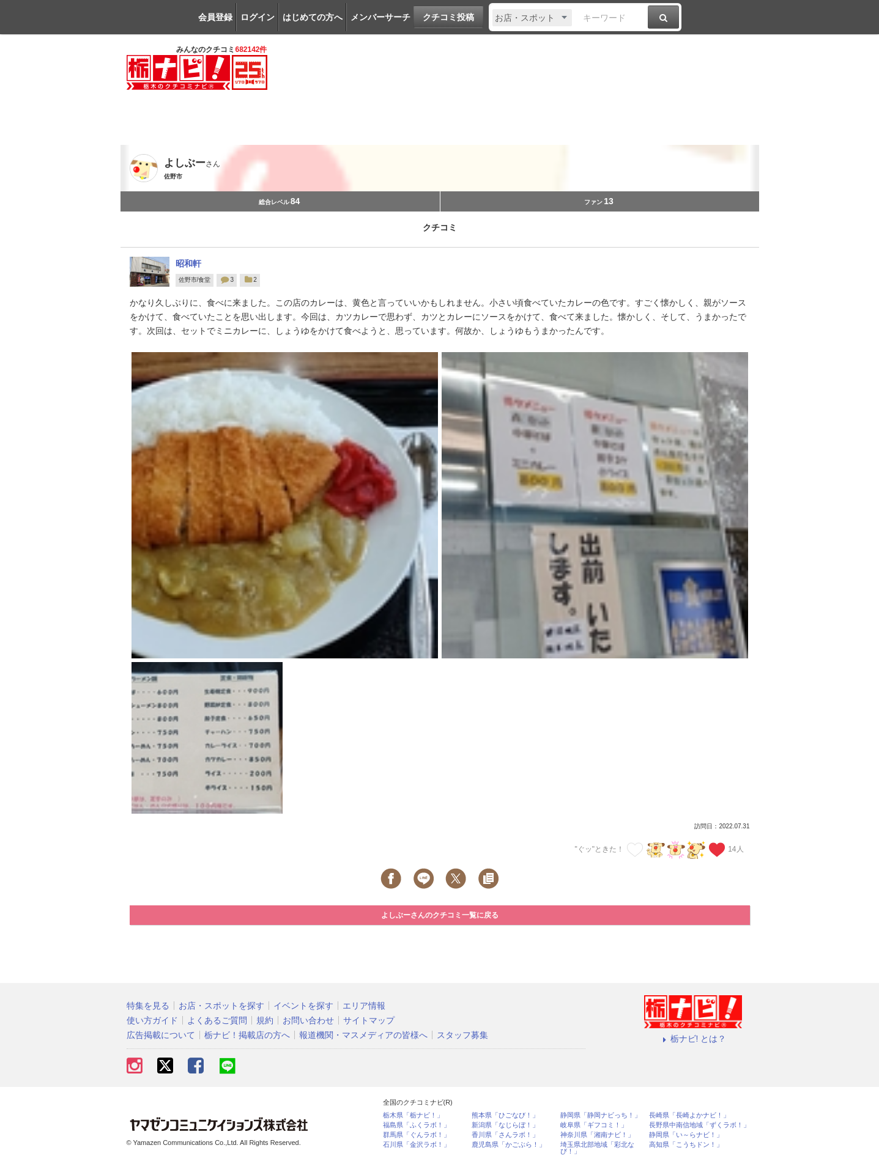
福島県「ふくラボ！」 (416, 1125)
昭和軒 (188, 263)
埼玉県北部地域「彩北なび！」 (597, 1148)
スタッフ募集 (462, 1035)
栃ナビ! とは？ (693, 1039)
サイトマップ (369, 1020)
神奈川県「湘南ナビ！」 (597, 1135)
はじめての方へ (313, 17)
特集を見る (148, 1006)
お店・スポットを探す (221, 1006)
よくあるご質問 (217, 1020)
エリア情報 (364, 1006)
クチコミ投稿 (448, 17)
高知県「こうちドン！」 (686, 1144)
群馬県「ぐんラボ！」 (416, 1135)
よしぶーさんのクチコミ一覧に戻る (440, 915)
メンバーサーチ (380, 17)
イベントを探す (303, 1006)
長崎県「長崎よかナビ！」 (689, 1115)
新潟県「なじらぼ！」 (505, 1125)
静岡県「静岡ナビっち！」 (600, 1115)
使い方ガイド (152, 1020)
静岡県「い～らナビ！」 (686, 1135)
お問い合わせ (308, 1020)
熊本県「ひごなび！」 (505, 1115)
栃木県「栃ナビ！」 (413, 1115)
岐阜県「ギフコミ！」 (594, 1125)
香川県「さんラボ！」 (505, 1135)
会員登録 (215, 17)
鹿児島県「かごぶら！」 (509, 1144)
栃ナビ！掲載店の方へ (247, 1035)
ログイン (257, 17)
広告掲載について (161, 1035)
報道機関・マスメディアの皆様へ (363, 1035)
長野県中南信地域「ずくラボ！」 (699, 1125)
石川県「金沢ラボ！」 (416, 1144)
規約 (264, 1020)
